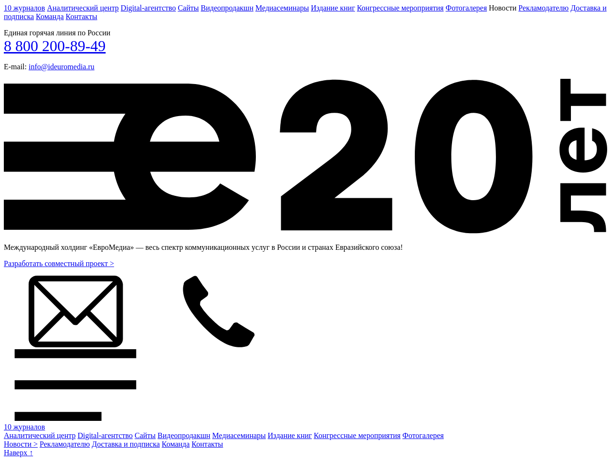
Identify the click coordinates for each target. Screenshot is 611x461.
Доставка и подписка (126, 444)
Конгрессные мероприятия (400, 8)
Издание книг (333, 8)
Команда (50, 16)
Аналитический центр (82, 8)
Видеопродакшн (227, 8)
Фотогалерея (466, 8)
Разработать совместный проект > (59, 263)
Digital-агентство (148, 8)
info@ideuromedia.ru (62, 67)
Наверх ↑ (18, 453)
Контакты (81, 16)
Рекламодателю (543, 8)
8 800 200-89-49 (54, 45)
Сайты (188, 8)
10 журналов (24, 8)
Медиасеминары (282, 8)
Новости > (21, 444)
